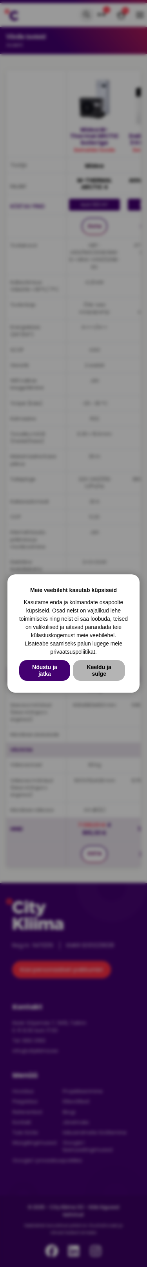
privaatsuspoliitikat (72, 652)
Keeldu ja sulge (99, 670)
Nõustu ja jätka (44, 670)
